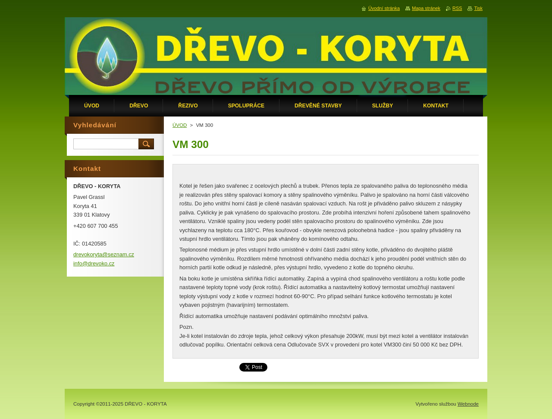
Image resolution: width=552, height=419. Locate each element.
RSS (457, 8)
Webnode (468, 403)
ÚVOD (179, 125)
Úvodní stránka (384, 8)
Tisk (478, 8)
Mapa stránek (426, 8)
